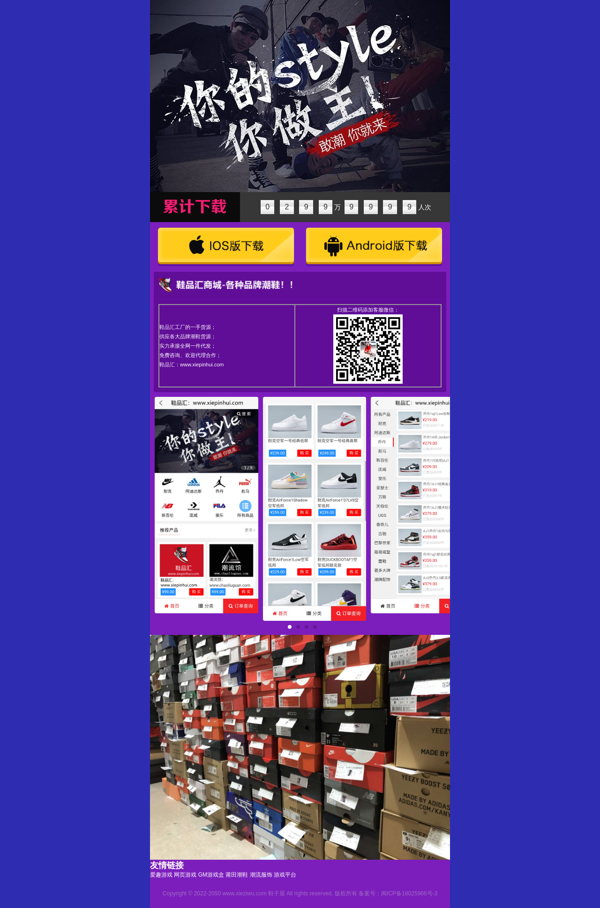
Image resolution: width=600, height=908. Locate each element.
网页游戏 (185, 874)
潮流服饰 (261, 874)
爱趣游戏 (161, 874)
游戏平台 (285, 874)
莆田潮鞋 (236, 874)
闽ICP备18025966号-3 (409, 893)
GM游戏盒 (211, 874)
